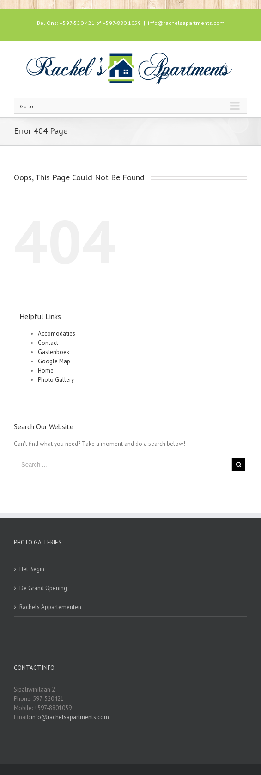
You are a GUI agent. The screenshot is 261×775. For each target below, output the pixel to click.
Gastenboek (53, 352)
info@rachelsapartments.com (186, 22)
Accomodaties (56, 333)
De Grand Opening (43, 588)
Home (46, 370)
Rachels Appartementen (50, 607)
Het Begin (31, 569)
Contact (48, 343)
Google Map (54, 361)
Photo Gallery (56, 380)
